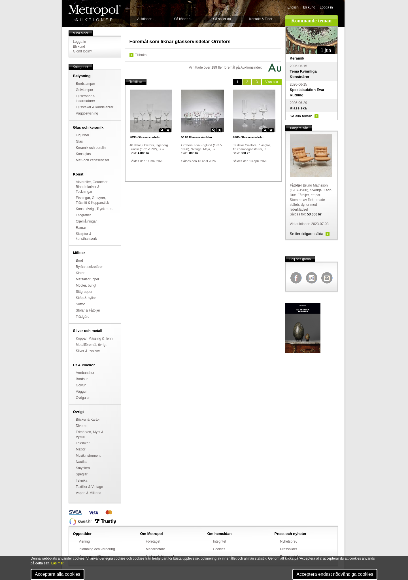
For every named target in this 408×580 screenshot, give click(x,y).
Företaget (153, 541)
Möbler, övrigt (86, 285)
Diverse (82, 426)
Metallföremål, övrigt (91, 345)
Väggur (81, 391)
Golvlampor (84, 90)
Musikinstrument (88, 456)
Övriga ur (83, 398)
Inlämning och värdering (97, 549)
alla (271, 82)
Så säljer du (222, 19)
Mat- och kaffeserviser (92, 160)
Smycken (83, 468)
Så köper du (183, 19)
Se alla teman (301, 116)
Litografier (83, 215)
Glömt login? (82, 51)
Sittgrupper (84, 292)
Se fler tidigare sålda (307, 234)
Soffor (80, 304)
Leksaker (83, 443)
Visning (84, 541)
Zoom (162, 130)
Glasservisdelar (145, 137)
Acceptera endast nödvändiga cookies (335, 574)
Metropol (95, 13)
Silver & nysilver (88, 351)
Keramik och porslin (91, 148)
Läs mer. (57, 563)
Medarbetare (155, 549)
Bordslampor (85, 84)
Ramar (81, 228)
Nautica (82, 462)
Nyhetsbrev (289, 541)
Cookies (219, 549)
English (293, 7)
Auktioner (144, 19)
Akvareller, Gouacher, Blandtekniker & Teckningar (92, 187)
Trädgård (83, 317)
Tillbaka (141, 55)
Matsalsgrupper (87, 279)
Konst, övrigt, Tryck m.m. (94, 209)
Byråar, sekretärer (89, 267)
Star (168, 130)
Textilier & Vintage (89, 487)
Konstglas (83, 154)
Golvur (81, 385)
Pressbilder (288, 549)
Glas (79, 141)
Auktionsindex (251, 67)
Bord (79, 261)
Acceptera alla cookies (57, 574)
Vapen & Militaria (88, 493)
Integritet (219, 541)
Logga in (326, 7)
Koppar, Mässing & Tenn (94, 338)
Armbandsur (85, 373)
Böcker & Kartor (88, 420)
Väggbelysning (87, 113)
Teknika (82, 480)
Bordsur (82, 379)
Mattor (81, 449)
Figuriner (82, 135)
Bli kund (309, 7)
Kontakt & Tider (260, 19)
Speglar (82, 474)
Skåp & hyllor (86, 298)
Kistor (80, 273)
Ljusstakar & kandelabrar (95, 107)
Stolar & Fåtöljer (88, 310)
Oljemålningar (86, 221)
